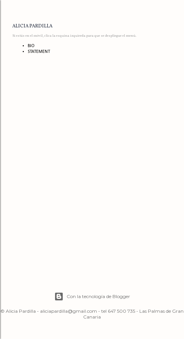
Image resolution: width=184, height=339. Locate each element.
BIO (31, 46)
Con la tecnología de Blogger (92, 296)
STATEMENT (39, 51)
